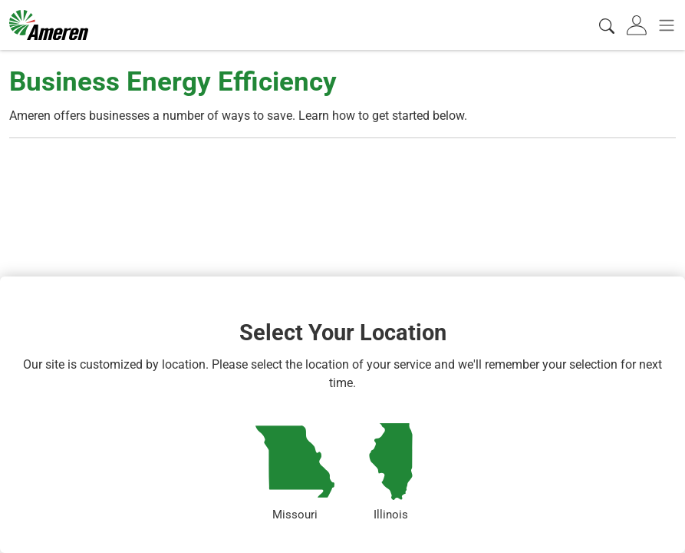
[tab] (638, 24)
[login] (638, 24)
